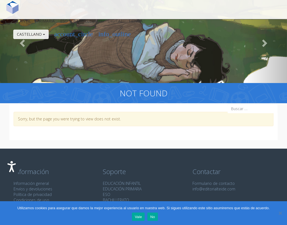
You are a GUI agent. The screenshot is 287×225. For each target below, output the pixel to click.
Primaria (42, 23)
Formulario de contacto (213, 183)
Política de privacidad (33, 194)
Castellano (28, 36)
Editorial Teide (9, 9)
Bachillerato (84, 23)
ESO (60, 23)
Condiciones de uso (31, 200)
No (152, 217)
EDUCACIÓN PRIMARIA (122, 189)
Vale (138, 217)
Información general (31, 183)
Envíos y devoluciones (33, 189)
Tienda (132, 23)
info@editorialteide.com (213, 189)
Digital (111, 23)
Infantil (19, 23)
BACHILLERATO (116, 200)
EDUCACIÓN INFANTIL (122, 183)
